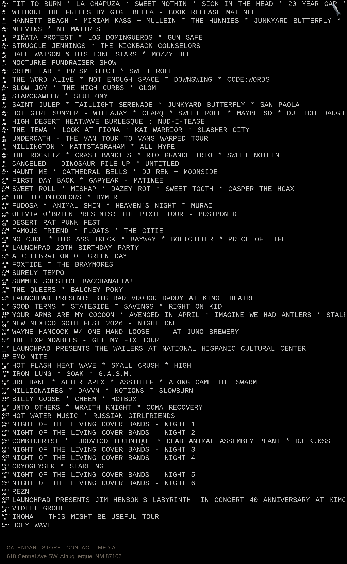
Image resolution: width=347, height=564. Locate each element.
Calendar (22, 547)
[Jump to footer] (336, 10)
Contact (79, 547)
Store (51, 547)
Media (107, 547)
